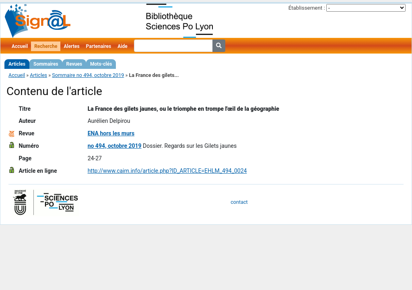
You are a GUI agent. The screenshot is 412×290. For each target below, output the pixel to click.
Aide (122, 46)
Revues (74, 64)
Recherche (45, 46)
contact (239, 202)
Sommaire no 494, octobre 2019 (88, 75)
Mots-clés (101, 64)
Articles (16, 64)
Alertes (71, 46)
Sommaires (45, 64)
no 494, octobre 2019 (115, 146)
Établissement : (306, 8)
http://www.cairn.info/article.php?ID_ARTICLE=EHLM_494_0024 (167, 171)
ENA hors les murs (111, 133)
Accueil (20, 46)
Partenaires (98, 46)
